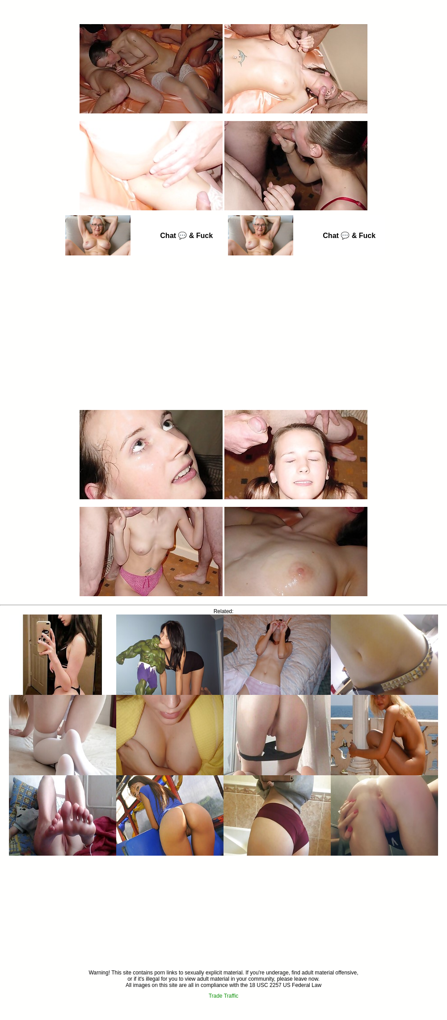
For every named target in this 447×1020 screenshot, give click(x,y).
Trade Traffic (224, 996)
